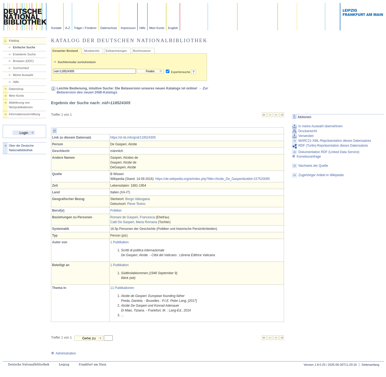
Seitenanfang (370, 364)
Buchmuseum (142, 50)
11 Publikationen (122, 288)
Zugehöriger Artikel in (321, 175)
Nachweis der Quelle (313, 166)
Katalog (14, 40)
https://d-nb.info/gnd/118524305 (133, 137)
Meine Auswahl (23, 75)
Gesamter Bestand (65, 50)
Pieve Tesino (136, 204)
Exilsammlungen (116, 50)
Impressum (128, 28)
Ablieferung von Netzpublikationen (21, 105)
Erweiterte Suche (24, 54)
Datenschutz (108, 28)
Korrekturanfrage (306, 156)
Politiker (116, 210)
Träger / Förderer (85, 28)
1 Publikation (119, 242)
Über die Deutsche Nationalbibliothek (21, 148)
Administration (63, 353)
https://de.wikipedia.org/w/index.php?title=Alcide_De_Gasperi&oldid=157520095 (212, 179)
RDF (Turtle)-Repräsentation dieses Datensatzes (333, 145)
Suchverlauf (21, 68)
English (173, 28)
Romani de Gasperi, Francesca (132, 217)
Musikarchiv (91, 50)
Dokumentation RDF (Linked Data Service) (328, 152)
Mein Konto (157, 28)
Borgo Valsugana (137, 199)
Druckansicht (307, 131)
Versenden (306, 136)
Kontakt (56, 28)
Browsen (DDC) (23, 61)
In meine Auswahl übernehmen (320, 126)
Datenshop (16, 88)
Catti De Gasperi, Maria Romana (133, 222)
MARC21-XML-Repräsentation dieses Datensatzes (334, 141)
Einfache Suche (24, 47)
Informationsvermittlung (24, 114)
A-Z (67, 28)
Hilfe (142, 28)
